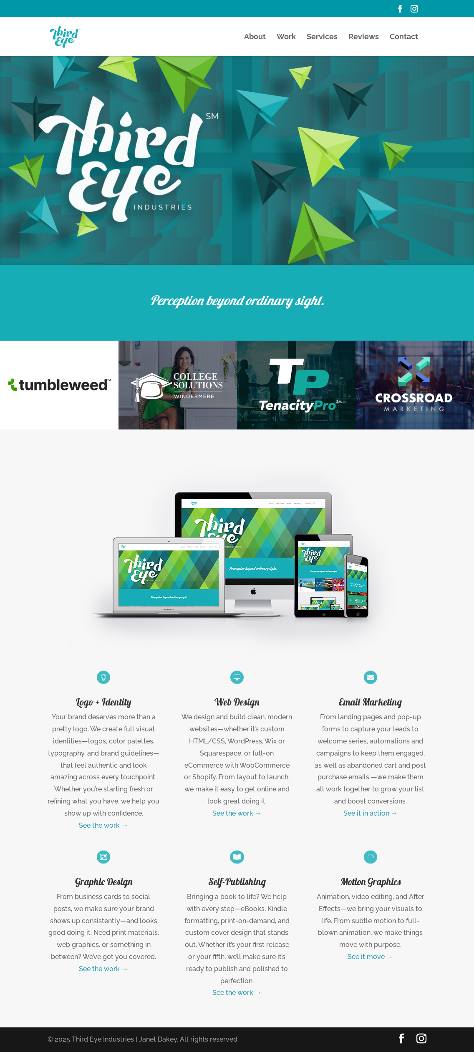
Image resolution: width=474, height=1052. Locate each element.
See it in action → (370, 813)
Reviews (363, 37)
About (255, 37)
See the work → (103, 825)
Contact (404, 37)
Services (322, 37)
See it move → (370, 957)
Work (286, 37)
